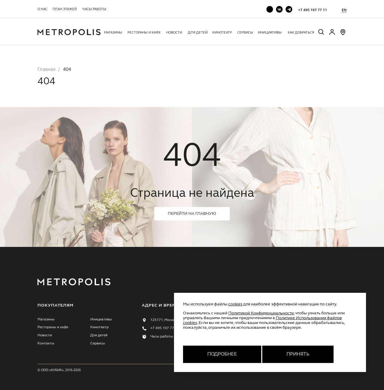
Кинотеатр (222, 32)
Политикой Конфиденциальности (261, 313)
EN (344, 10)
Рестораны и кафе (144, 32)
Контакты (46, 343)
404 (67, 69)
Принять (297, 354)
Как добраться (301, 32)
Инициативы (270, 32)
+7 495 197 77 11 (312, 10)
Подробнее (222, 354)
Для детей (198, 32)
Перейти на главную (192, 214)
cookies (235, 304)
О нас (42, 9)
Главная (47, 69)
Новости (174, 32)
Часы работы (94, 9)
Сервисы (245, 32)
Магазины (113, 32)
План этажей (64, 9)
